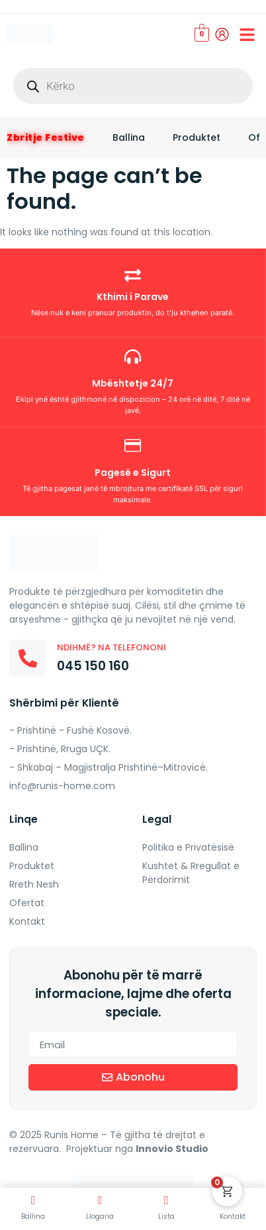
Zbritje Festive (46, 137)
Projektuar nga (138, 1148)
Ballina (128, 137)
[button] (247, 34)
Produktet (196, 137)
